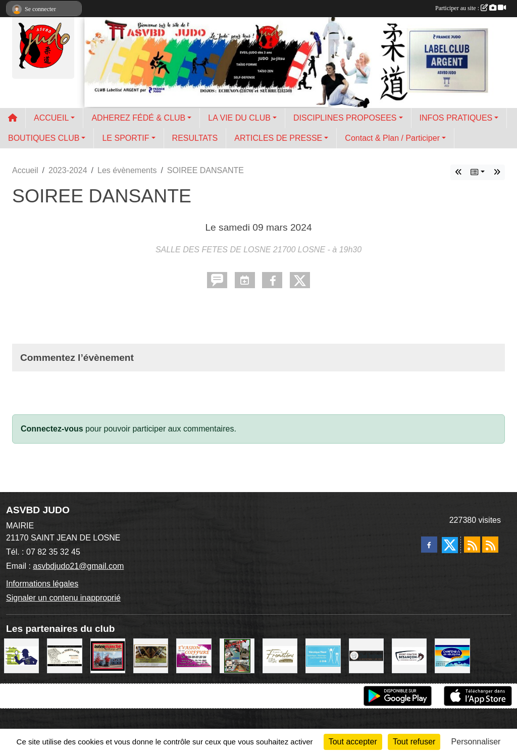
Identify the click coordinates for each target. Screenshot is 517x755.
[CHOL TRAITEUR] (366, 655)
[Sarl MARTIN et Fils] (64, 655)
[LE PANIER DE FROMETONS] (280, 655)
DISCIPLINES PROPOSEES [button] (345, 118)
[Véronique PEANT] (322, 655)
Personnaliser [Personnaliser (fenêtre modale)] (476, 741)
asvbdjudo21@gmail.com (78, 566)
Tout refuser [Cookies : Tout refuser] (414, 741)
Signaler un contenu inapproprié (63, 598)
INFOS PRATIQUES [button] (456, 118)
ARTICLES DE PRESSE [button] (278, 138)
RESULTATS (195, 138)
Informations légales (42, 583)
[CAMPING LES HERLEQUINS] (452, 655)
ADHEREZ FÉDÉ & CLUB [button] (138, 118)
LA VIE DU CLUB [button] (239, 118)
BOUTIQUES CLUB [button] (43, 138)
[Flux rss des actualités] (472, 544)
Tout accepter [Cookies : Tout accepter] (353, 741)
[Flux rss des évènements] (490, 544)
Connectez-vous (52, 428)
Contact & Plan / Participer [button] (392, 138)
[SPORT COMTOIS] (409, 655)
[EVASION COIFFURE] (193, 655)
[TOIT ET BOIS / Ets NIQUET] (150, 655)
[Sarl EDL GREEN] (21, 655)
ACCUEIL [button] (51, 118)
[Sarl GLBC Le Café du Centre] (237, 655)
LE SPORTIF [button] (125, 138)
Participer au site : (470, 8)
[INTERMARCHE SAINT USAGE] (107, 655)
